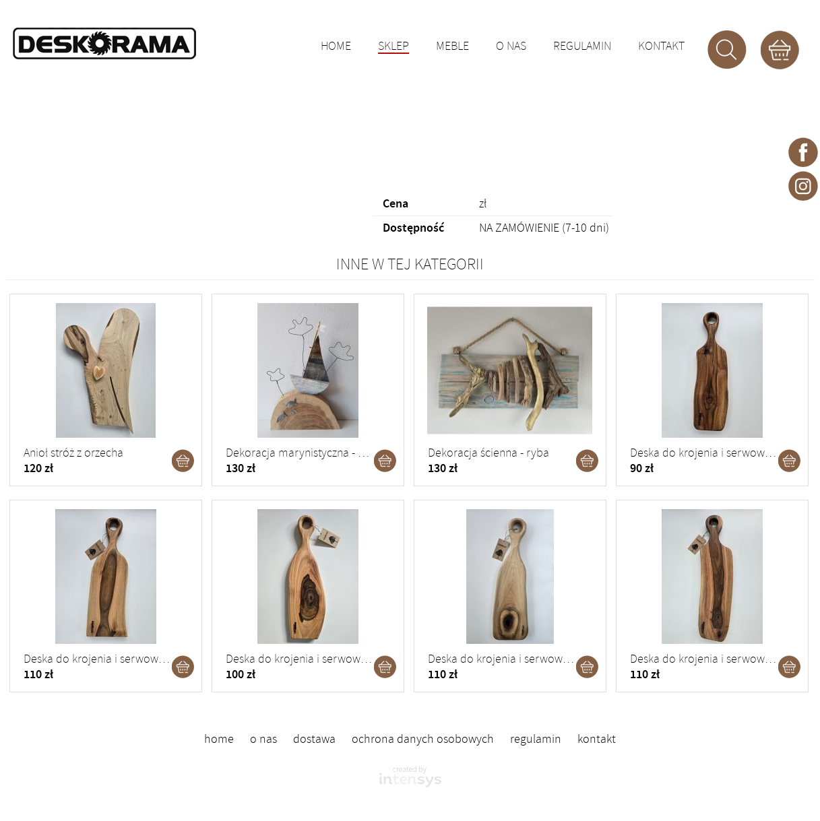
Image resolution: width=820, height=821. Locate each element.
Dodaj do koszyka (183, 460)
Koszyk (779, 49)
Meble (452, 46)
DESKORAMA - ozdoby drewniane (104, 44)
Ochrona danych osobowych (423, 739)
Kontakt (661, 46)
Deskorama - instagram (803, 185)
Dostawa (314, 739)
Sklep (393, 47)
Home (336, 46)
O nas (511, 46)
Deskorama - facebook (803, 151)
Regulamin (582, 46)
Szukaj (727, 49)
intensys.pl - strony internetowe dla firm (410, 776)
